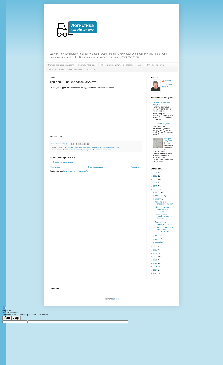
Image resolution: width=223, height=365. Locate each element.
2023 (155, 267)
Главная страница (95, 167)
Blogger (116, 299)
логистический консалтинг (109, 147)
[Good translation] (7, 318)
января (158, 192)
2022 (155, 263)
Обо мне (91, 69)
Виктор (168, 81)
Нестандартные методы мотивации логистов (163, 217)
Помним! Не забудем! (161, 124)
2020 (155, 257)
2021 (155, 260)
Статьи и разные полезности (60, 65)
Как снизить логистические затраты (117, 65)
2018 (155, 250)
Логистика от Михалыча (90, 147)
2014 (155, 183)
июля (157, 239)
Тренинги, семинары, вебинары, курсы (65, 69)
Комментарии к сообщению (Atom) (76, 171)
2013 (155, 179)
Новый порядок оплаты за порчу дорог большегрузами (164, 229)
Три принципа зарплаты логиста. (163, 223)
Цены (140, 65)
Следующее (55, 167)
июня (157, 236)
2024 (155, 270)
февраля (159, 196)
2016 (155, 189)
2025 (155, 273)
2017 (155, 247)
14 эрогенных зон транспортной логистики (162, 209)
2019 (155, 253)
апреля (158, 199)
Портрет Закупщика (168, 140)
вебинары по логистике (65, 147)
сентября (159, 242)
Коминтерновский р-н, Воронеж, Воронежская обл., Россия (91, 150)
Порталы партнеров (87, 65)
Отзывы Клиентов (155, 65)
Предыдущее (136, 167)
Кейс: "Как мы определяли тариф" (164, 203)
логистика (78, 147)
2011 (155, 173)
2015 (155, 186)
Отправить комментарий (63, 162)
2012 (155, 176)
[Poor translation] (16, 318)
